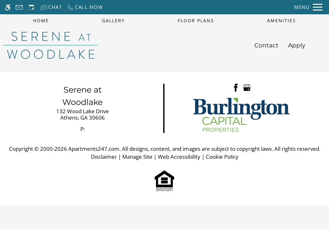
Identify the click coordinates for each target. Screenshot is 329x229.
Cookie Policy (222, 156)
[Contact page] (19, 7)
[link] (82, 114)
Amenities (281, 20)
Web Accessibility (179, 156)
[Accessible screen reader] (7, 7)
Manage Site (137, 156)
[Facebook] (236, 87)
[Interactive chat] (51, 7)
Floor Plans (196, 20)
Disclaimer (104, 156)
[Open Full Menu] (308, 7)
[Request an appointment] (31, 7)
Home (41, 20)
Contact (266, 45)
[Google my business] (247, 87)
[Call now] (84, 7)
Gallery (113, 20)
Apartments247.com (93, 148)
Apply (296, 45)
